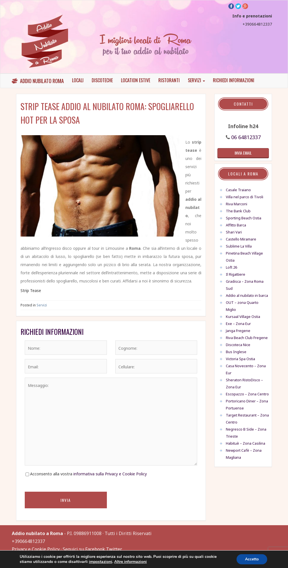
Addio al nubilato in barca (247, 295)
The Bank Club (238, 210)
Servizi (196, 80)
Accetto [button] (252, 559)
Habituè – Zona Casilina (245, 443)
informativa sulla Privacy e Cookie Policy (110, 473)
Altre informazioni (130, 561)
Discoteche (102, 80)
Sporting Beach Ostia (243, 217)
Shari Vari (234, 232)
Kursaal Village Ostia (243, 316)
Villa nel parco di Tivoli (244, 196)
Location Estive (135, 80)
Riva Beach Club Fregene (247, 337)
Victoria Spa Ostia (240, 358)
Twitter (114, 549)
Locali (78, 80)
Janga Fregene (238, 330)
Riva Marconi (236, 203)
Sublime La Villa (239, 246)
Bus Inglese (236, 351)
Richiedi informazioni (233, 80)
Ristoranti (169, 80)
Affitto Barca (236, 225)
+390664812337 (257, 24)
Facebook (95, 549)
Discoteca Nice (238, 344)
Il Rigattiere (235, 274)
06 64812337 (246, 137)
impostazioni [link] (100, 561)
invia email (243, 153)
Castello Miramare (241, 239)
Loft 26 (231, 267)
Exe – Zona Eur (238, 323)
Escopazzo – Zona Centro (247, 394)
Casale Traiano (238, 189)
